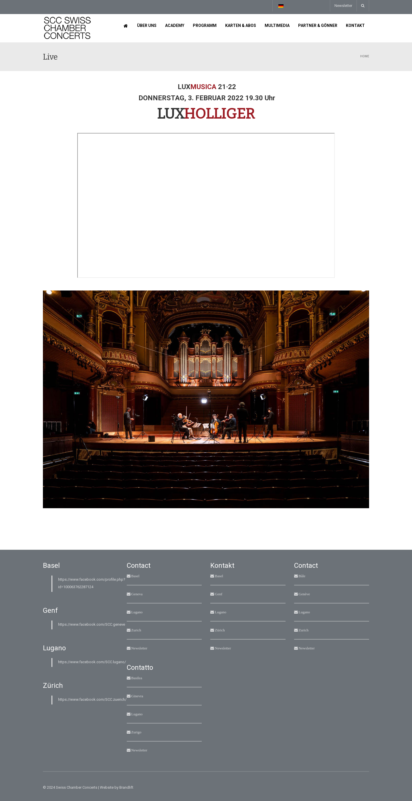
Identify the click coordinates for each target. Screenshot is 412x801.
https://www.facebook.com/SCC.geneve (91, 624)
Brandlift (126, 787)
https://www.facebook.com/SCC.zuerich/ (92, 699)
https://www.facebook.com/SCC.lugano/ (92, 662)
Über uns (147, 25)
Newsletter (343, 5)
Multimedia (277, 25)
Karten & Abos (240, 25)
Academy (174, 25)
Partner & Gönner (317, 25)
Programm (205, 25)
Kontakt (355, 25)
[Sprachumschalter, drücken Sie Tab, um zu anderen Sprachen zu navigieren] (280, 5)
